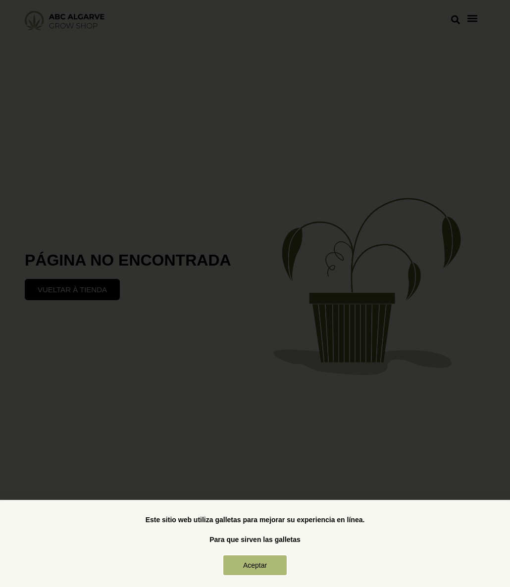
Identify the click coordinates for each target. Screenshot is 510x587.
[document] (255, 293)
